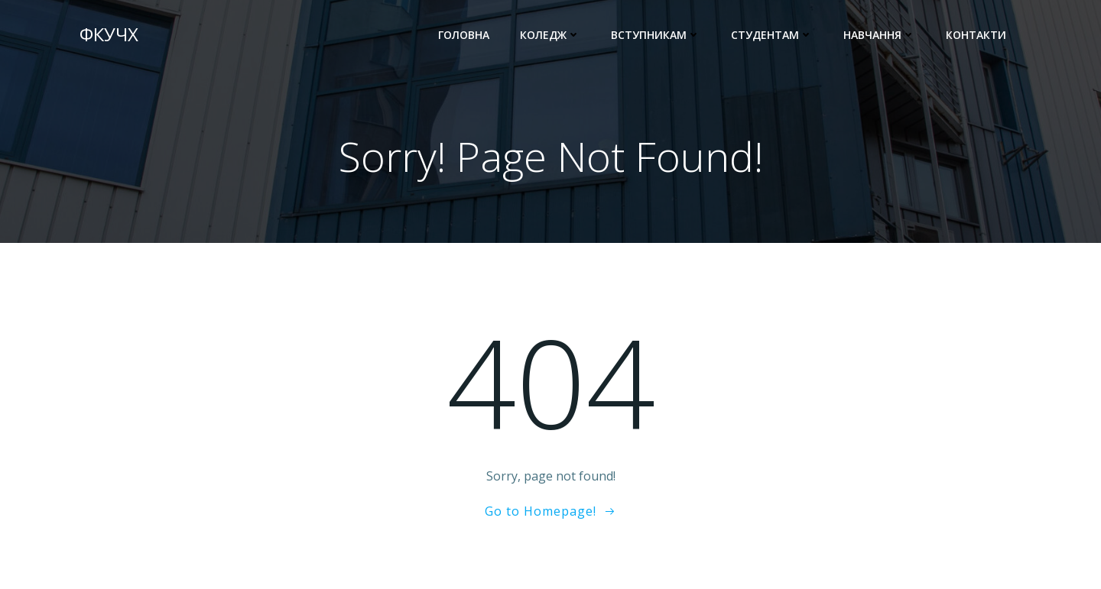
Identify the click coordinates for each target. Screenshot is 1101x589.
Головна (463, 35)
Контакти (976, 35)
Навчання (879, 35)
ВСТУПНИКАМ (655, 35)
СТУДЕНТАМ (772, 35)
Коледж (550, 35)
